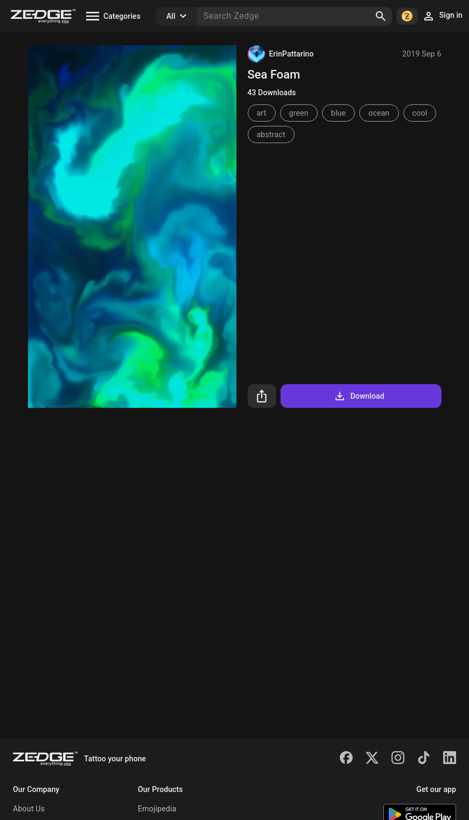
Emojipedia (157, 808)
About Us (29, 808)
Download (358, 396)
